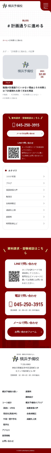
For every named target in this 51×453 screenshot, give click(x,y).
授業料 (25, 217)
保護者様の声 (25, 190)
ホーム (5, 40)
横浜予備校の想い (9, 391)
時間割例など (25, 223)
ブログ (25, 183)
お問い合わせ (8, 441)
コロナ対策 (25, 176)
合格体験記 (25, 203)
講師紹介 (29, 397)
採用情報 (6, 436)
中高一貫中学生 (10, 419)
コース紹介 (7, 402)
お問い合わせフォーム (25, 332)
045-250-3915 (27, 125)
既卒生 (6, 424)
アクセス (6, 430)
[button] (45, 5)
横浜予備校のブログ (34, 402)
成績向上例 (25, 210)
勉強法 (25, 197)
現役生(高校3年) (10, 413)
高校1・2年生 (9, 408)
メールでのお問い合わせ (26, 133)
